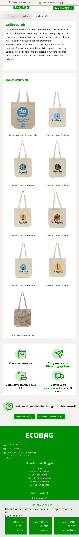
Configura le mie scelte (41, 526)
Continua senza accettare (69, 526)
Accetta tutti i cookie (18, 526)
